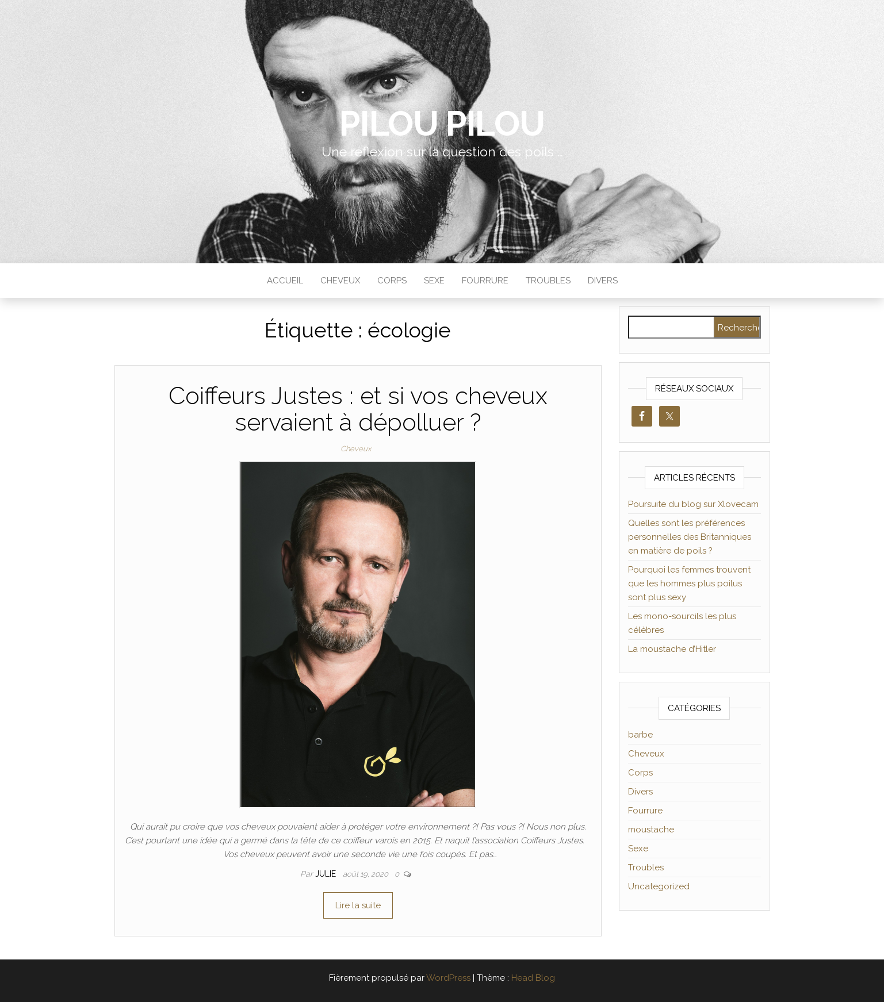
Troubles (548, 280)
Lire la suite (358, 905)
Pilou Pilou (442, 123)
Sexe (434, 280)
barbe (640, 735)
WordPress (448, 978)
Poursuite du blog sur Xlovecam (693, 504)
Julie (326, 873)
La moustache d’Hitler (672, 649)
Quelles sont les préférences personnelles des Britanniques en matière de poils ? (689, 537)
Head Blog (533, 978)
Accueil (285, 280)
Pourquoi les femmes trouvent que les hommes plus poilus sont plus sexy (689, 583)
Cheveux (340, 280)
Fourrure (485, 280)
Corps (392, 280)
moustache (651, 829)
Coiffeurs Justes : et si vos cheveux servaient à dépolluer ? (358, 409)
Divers (603, 280)
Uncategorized (659, 886)
